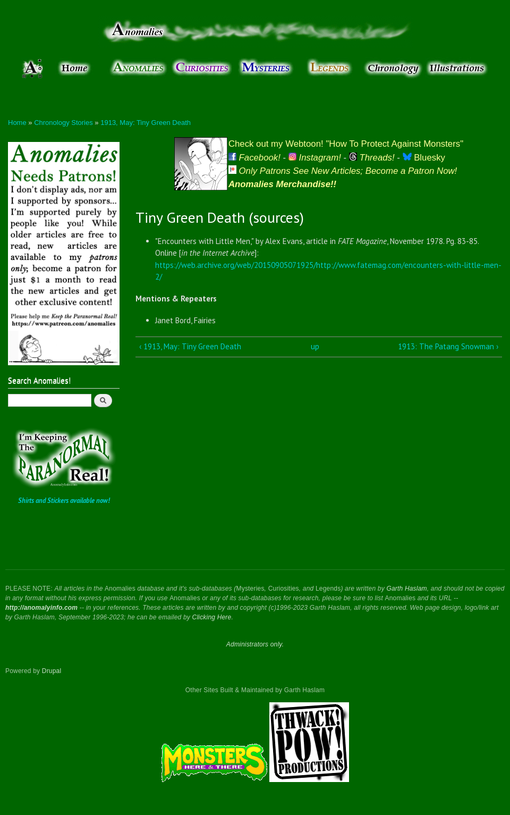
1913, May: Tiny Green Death (145, 123)
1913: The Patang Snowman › (448, 346)
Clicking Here (212, 617)
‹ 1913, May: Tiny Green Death (190, 346)
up (315, 346)
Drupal (52, 671)
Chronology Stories (63, 123)
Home (17, 123)
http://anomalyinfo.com (41, 607)
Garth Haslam (406, 588)
